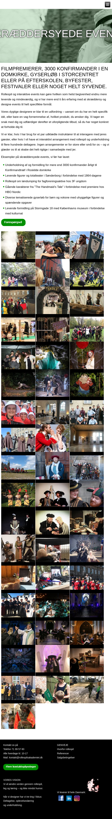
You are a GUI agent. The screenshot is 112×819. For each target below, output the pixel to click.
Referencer (63, 753)
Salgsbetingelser (66, 757)
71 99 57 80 (18, 749)
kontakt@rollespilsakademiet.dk (26, 757)
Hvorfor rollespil (65, 749)
